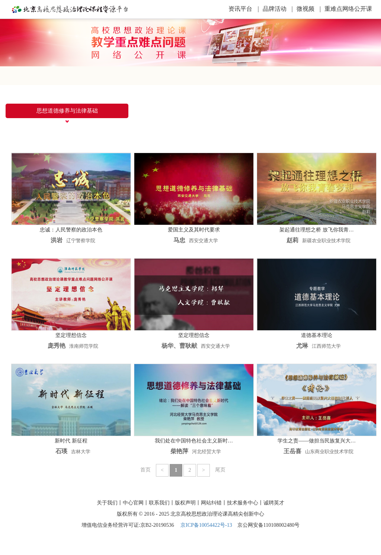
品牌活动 (278, 9)
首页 (145, 470)
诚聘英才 (273, 503)
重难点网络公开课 (348, 9)
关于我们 (107, 503)
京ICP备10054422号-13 (206, 525)
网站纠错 (211, 503)
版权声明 (185, 503)
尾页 (220, 470)
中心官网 (133, 503)
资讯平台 (243, 9)
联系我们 (159, 503)
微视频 (309, 9)
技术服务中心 (242, 503)
